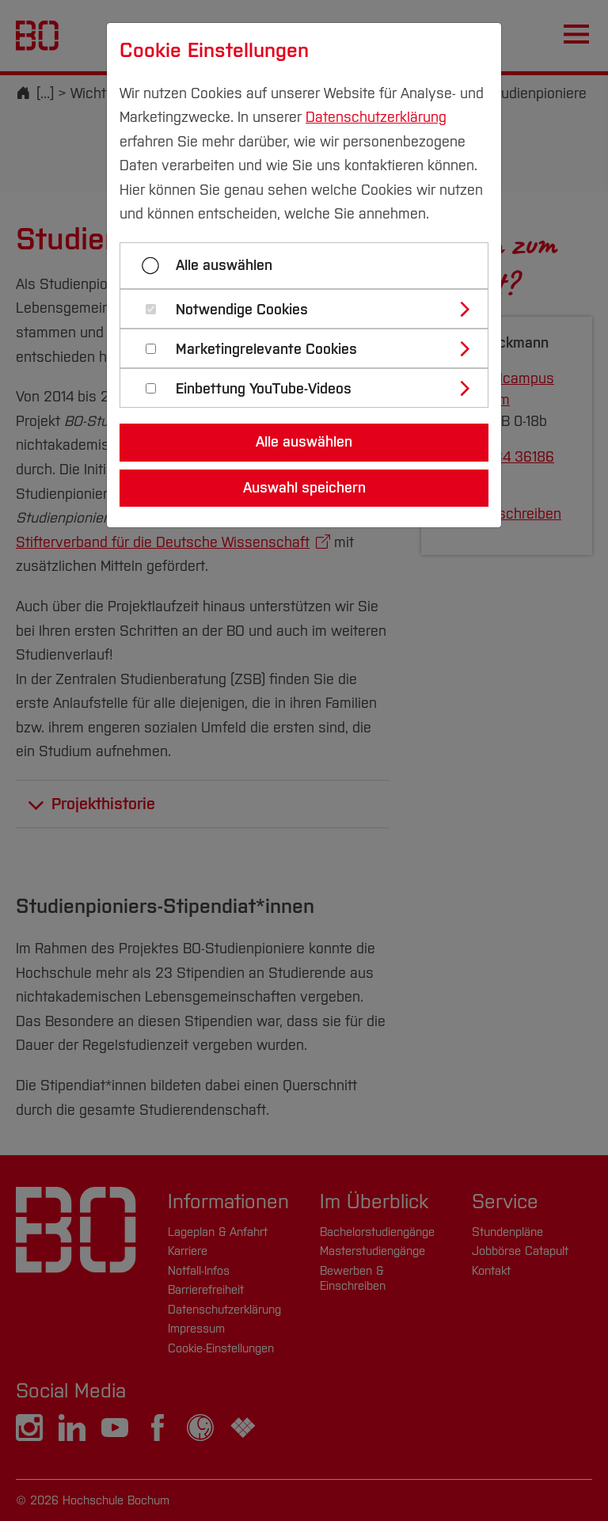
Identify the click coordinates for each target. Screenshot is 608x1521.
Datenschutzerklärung (376, 117)
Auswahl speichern (304, 487)
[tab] (311, 309)
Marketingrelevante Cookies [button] (266, 349)
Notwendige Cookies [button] (242, 310)
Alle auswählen (224, 265)
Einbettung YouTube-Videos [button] (264, 389)
